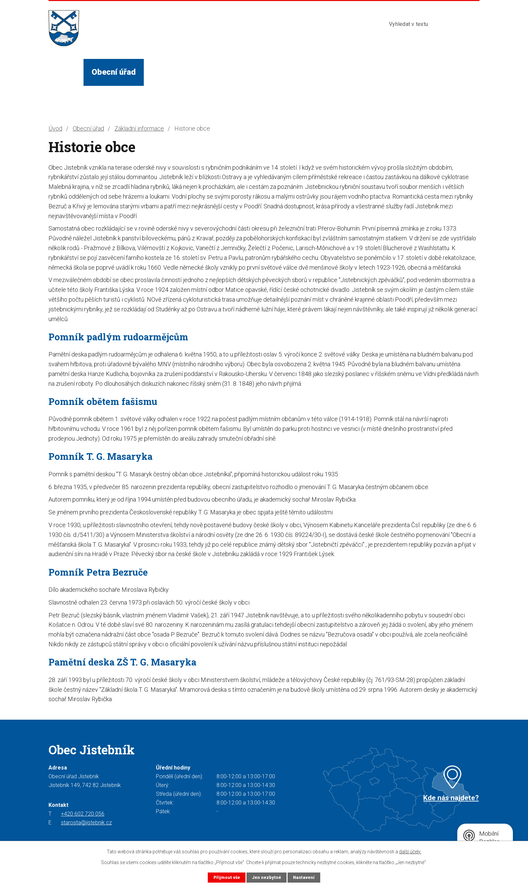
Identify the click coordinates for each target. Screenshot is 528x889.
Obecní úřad (114, 72)
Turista (305, 72)
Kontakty (350, 72)
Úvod (66, 72)
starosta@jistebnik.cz (86, 822)
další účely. (410, 851)
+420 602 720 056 (82, 814)
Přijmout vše (226, 877)
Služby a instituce (243, 72)
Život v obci (173, 72)
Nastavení (304, 877)
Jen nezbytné (266, 877)
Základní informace (139, 128)
